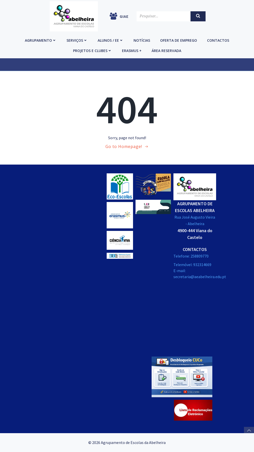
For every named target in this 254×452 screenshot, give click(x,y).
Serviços (77, 40)
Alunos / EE (110, 40)
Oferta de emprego (178, 40)
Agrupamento (40, 40)
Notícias (142, 40)
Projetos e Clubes (92, 50)
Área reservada (166, 50)
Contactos (218, 40)
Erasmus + (132, 50)
